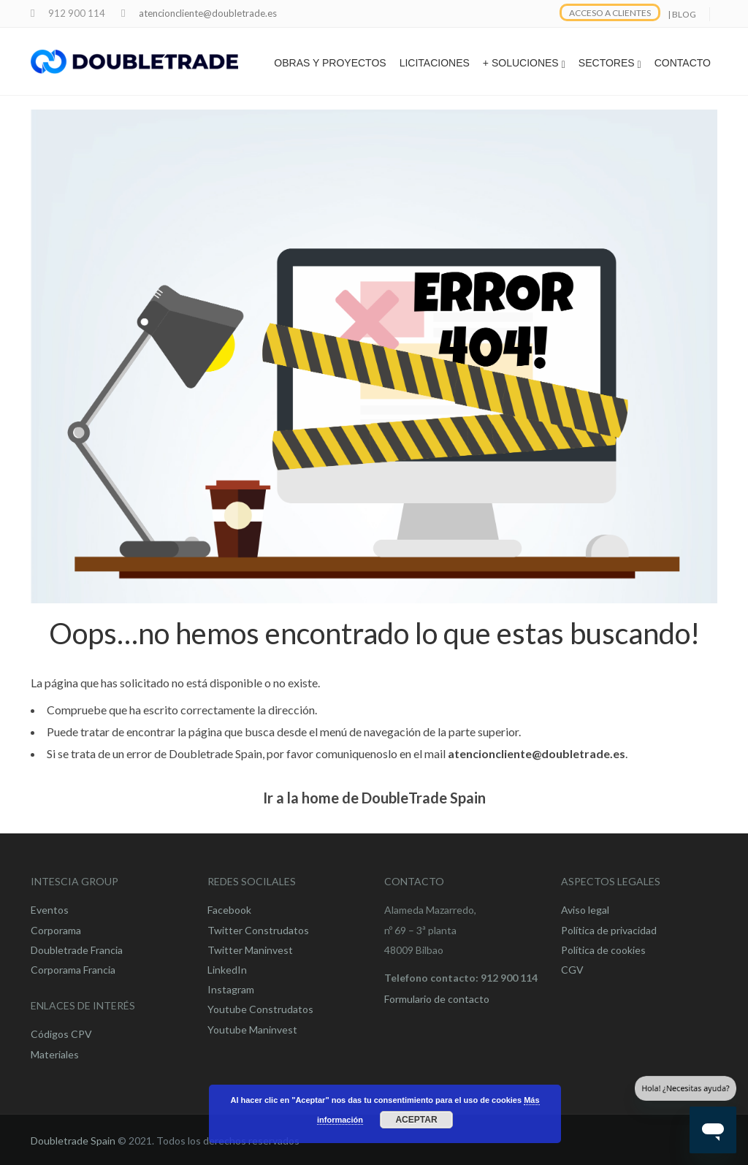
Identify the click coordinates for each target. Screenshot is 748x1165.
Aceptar (416, 1120)
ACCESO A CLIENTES (610, 12)
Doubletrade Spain (73, 1140)
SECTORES (610, 63)
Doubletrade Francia (77, 950)
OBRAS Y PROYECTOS (330, 63)
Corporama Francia (73, 969)
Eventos (50, 910)
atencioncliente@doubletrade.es (208, 13)
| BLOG (682, 14)
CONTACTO (682, 63)
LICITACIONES (435, 63)
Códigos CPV (61, 1034)
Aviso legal (585, 910)
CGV (572, 969)
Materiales (55, 1054)
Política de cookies (603, 950)
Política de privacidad (609, 930)
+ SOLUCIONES (524, 63)
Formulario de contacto (436, 999)
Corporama (56, 930)
